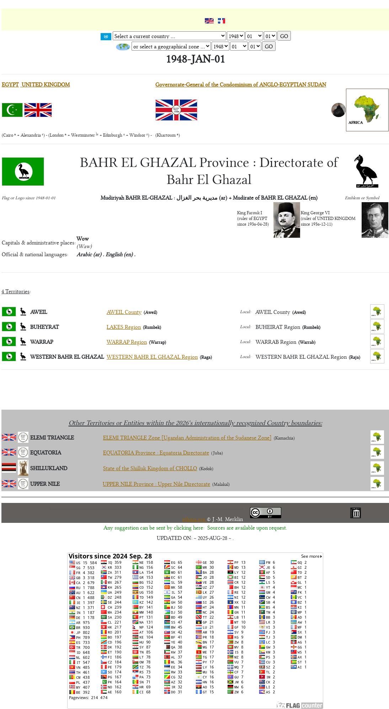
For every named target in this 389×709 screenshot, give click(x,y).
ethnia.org (194, 518)
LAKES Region (124, 326)
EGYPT (10, 84)
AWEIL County (124, 311)
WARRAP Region (127, 341)
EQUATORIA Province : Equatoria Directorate (156, 452)
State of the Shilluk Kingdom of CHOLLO (150, 468)
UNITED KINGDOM (45, 84)
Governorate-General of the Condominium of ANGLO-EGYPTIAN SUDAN (240, 84)
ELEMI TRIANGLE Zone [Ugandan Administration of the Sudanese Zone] (187, 437)
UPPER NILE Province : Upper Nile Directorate (156, 483)
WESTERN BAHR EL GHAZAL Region (152, 356)
